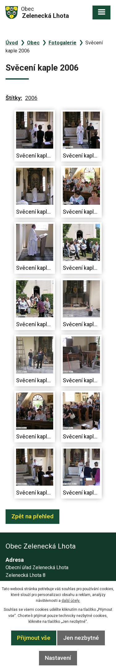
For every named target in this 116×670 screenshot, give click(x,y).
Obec (33, 43)
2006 (31, 98)
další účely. (71, 600)
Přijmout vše (33, 637)
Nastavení (58, 657)
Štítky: (14, 98)
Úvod (12, 43)
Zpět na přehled (32, 516)
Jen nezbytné (81, 637)
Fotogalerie (62, 43)
